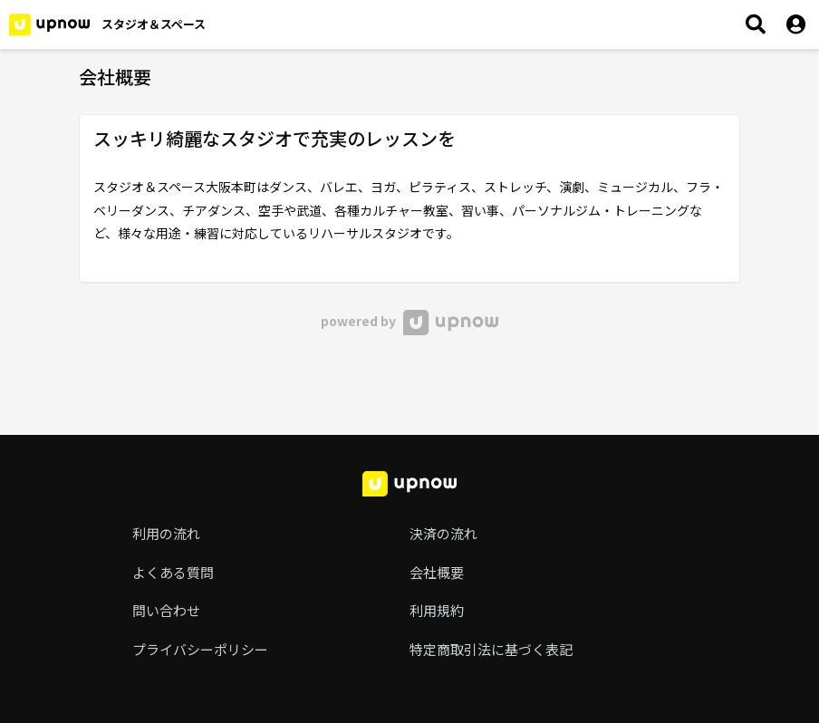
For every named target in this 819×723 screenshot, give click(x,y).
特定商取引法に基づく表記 (491, 649)
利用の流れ (166, 533)
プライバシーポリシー (200, 649)
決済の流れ (443, 533)
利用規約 (437, 610)
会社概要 (437, 572)
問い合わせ (166, 610)
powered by (409, 321)
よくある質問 (173, 572)
